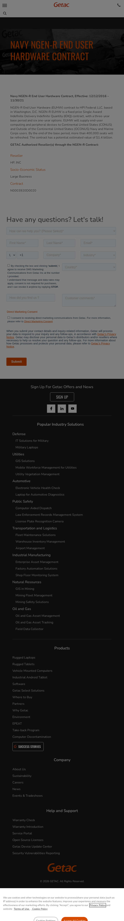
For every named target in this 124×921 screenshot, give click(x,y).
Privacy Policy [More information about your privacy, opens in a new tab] (98, 912)
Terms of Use (22, 916)
